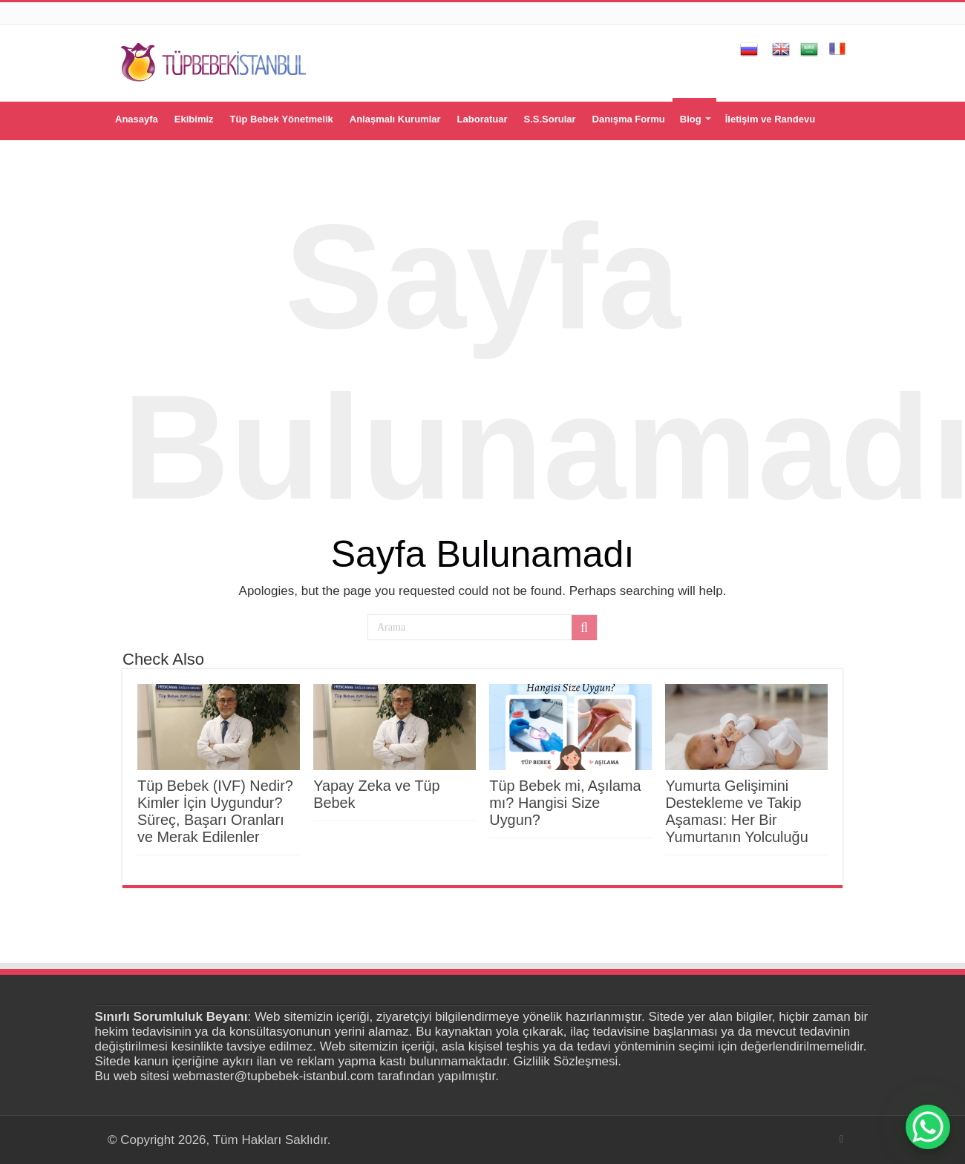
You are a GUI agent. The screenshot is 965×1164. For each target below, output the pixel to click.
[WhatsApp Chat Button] (928, 1127)
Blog (690, 119)
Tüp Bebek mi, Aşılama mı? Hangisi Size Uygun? (565, 802)
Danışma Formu (628, 119)
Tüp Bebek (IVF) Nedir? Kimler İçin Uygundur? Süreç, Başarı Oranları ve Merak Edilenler (215, 811)
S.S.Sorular (549, 119)
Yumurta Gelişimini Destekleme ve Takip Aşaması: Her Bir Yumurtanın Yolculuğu (736, 811)
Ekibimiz (194, 119)
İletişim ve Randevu (770, 119)
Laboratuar (482, 119)
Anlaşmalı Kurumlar (395, 119)
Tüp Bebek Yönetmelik (281, 119)
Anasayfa (136, 119)
